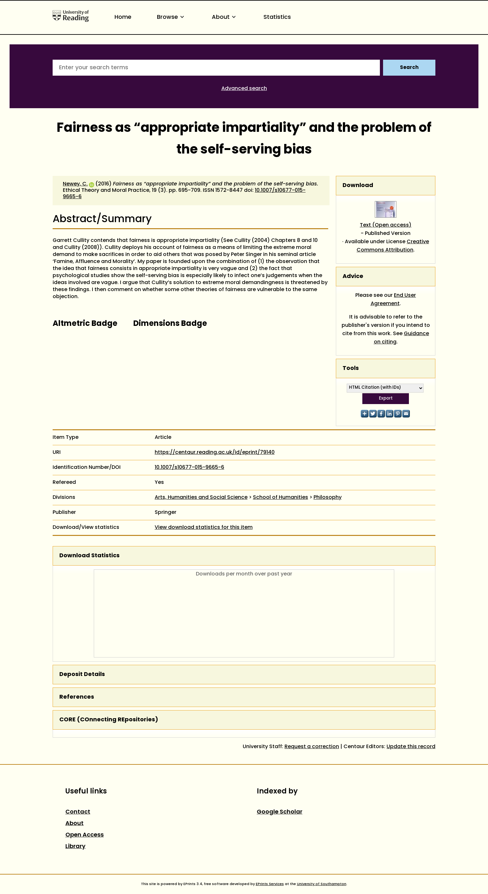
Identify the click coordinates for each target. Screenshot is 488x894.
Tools (351, 368)
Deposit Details (82, 675)
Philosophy (328, 497)
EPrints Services (270, 884)
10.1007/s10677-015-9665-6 (189, 467)
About (225, 17)
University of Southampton (321, 884)
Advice (353, 277)
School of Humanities (280, 497)
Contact (77, 812)
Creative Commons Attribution (393, 246)
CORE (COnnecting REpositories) (108, 720)
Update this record (411, 747)
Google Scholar (279, 812)
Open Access (84, 835)
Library (75, 847)
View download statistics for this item (204, 527)
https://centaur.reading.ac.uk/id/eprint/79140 (215, 452)
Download (358, 186)
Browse (171, 17)
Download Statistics (89, 556)
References (76, 697)
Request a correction (312, 747)
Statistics (277, 17)
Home (123, 17)
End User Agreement (393, 299)
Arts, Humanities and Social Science (201, 497)
